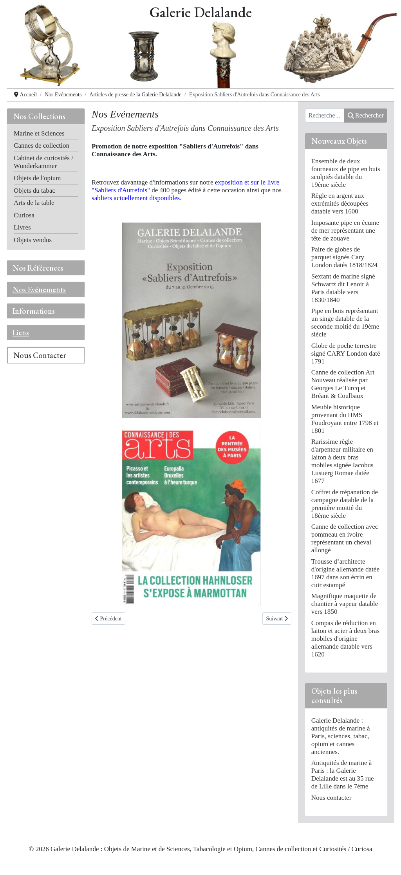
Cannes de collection (41, 145)
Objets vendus (33, 240)
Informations (34, 311)
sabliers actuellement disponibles (136, 198)
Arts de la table (34, 202)
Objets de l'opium (37, 178)
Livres (22, 227)
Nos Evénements (39, 289)
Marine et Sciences (39, 133)
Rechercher (366, 115)
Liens (21, 332)
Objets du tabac (34, 190)
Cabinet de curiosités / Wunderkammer (43, 162)
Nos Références (38, 268)
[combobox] (325, 115)
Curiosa (24, 215)
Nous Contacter (39, 355)
